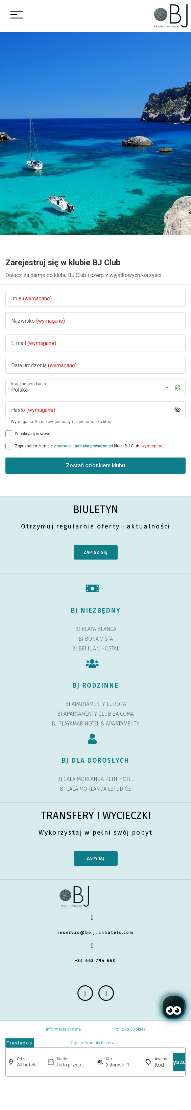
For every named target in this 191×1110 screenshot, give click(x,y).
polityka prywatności (94, 446)
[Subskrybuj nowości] (8, 433)
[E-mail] (95, 343)
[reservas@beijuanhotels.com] (95, 917)
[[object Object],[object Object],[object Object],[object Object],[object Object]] (8, 446)
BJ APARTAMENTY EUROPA (95, 704)
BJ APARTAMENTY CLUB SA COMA (95, 714)
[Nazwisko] (95, 321)
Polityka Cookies (130, 1029)
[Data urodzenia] (95, 365)
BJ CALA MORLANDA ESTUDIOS (96, 789)
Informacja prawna (63, 1029)
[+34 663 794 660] (95, 945)
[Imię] (95, 298)
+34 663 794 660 (95, 960)
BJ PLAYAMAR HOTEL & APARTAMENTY (95, 723)
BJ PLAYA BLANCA (95, 629)
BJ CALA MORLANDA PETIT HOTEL (95, 779)
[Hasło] (90, 410)
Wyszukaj (181, 1062)
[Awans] (160, 1065)
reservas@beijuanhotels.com (95, 932)
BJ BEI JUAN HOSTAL (95, 648)
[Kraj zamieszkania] (89, 388)
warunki (64, 446)
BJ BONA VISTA (95, 639)
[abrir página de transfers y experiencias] (19, 1043)
